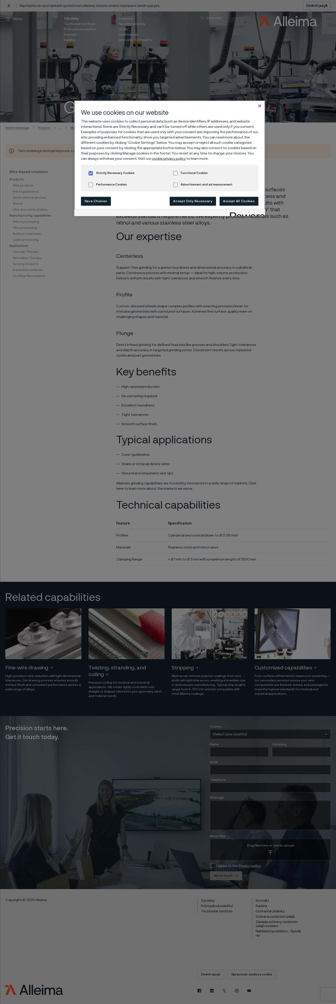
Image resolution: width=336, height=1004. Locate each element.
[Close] (260, 106)
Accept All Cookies (239, 201)
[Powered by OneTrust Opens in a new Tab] (246, 213)
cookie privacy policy (169, 158)
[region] (169, 158)
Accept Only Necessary (192, 201)
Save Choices (95, 201)
